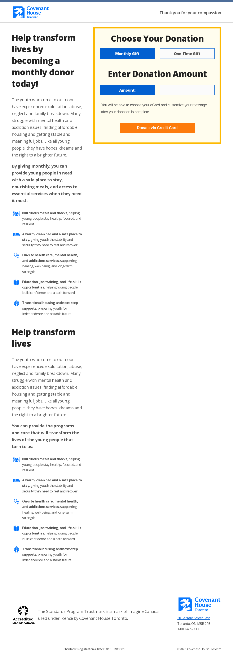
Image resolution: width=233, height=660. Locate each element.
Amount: (127, 90)
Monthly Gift (127, 53)
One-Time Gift (187, 53)
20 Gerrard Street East (193, 618)
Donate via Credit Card (157, 128)
